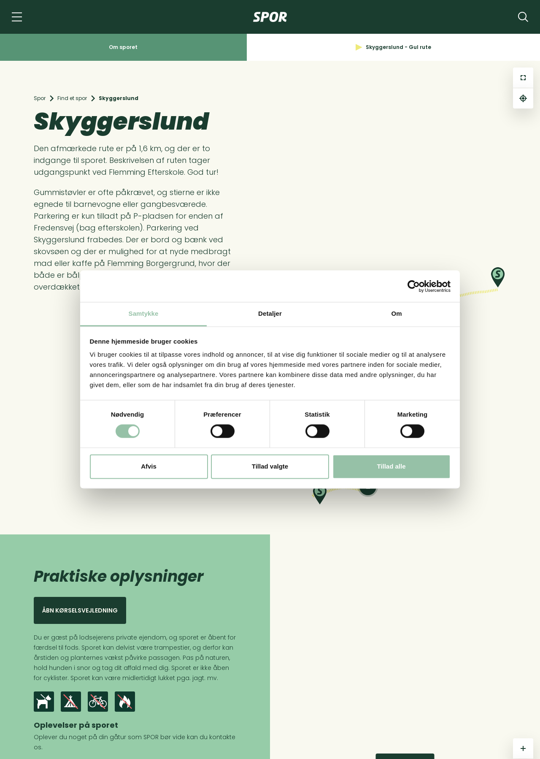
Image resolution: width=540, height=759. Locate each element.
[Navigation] (17, 17)
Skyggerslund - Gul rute (393, 47)
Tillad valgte (270, 466)
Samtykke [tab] (144, 313)
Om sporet (123, 47)
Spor (40, 98)
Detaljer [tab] (270, 313)
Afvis (149, 466)
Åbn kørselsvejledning (80, 610)
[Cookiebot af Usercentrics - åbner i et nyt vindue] (414, 286)
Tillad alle (391, 466)
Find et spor (72, 98)
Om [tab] (396, 313)
